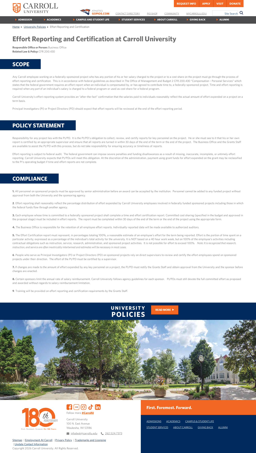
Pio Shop (152, 13)
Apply (206, 3)
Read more (163, 309)
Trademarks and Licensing (90, 440)
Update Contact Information (31, 444)
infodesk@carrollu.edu (84, 433)
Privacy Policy (63, 440)
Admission (25, 19)
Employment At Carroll (38, 440)
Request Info (186, 3)
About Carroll (167, 19)
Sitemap (17, 440)
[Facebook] (69, 406)
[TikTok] (91, 406)
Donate (235, 3)
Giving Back (197, 19)
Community (171, 13)
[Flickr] (76, 406)
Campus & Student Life (199, 421)
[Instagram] (83, 406)
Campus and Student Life (92, 19)
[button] (249, 446)
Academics (54, 19)
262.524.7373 (113, 433)
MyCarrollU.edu (196, 13)
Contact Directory (128, 13)
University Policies (35, 26)
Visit (219, 3)
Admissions (153, 421)
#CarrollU (88, 412)
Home (16, 26)
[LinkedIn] (98, 406)
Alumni (224, 19)
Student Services (133, 19)
